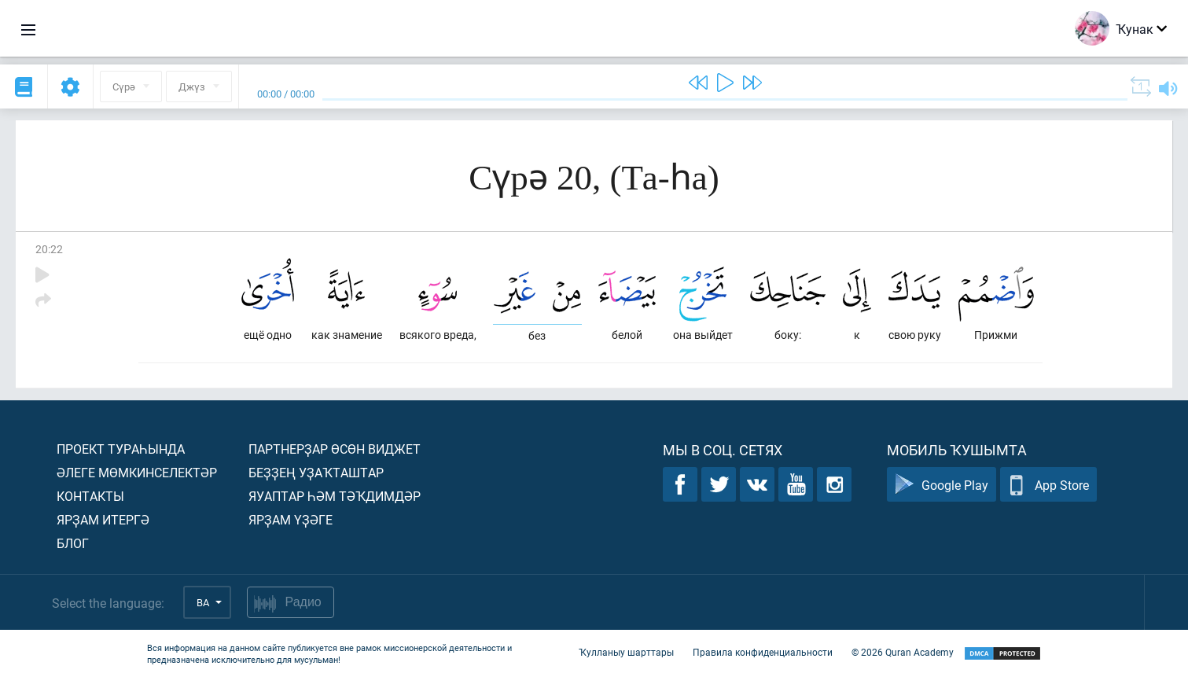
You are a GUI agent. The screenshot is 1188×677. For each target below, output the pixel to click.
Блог (73, 543)
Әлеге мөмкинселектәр (137, 472)
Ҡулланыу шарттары (626, 652)
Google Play (941, 485)
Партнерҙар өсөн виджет (334, 448)
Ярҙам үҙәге (290, 519)
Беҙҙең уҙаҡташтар (316, 472)
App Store (1048, 485)
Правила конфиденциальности (763, 652)
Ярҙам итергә (103, 519)
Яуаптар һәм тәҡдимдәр (334, 496)
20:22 (49, 248)
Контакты (90, 496)
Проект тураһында (121, 448)
